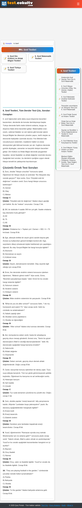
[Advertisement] (41, 24)
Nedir (64, 505)
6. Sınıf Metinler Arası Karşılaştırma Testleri (68, 142)
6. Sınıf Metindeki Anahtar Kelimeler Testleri (66, 99)
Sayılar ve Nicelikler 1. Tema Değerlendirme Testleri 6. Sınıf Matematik (68, 133)
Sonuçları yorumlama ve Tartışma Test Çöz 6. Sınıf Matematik (67, 107)
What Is (70, 505)
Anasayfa (7, 43)
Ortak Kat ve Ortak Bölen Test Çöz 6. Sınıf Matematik (66, 123)
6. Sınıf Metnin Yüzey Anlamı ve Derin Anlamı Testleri (68, 149)
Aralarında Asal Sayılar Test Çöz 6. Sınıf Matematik (67, 79)
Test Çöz (44, 505)
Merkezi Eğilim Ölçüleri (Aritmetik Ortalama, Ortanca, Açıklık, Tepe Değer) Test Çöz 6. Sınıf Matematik (67, 161)
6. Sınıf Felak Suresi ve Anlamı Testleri (67, 115)
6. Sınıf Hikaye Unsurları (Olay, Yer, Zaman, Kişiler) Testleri (67, 89)
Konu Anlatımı (54, 505)
